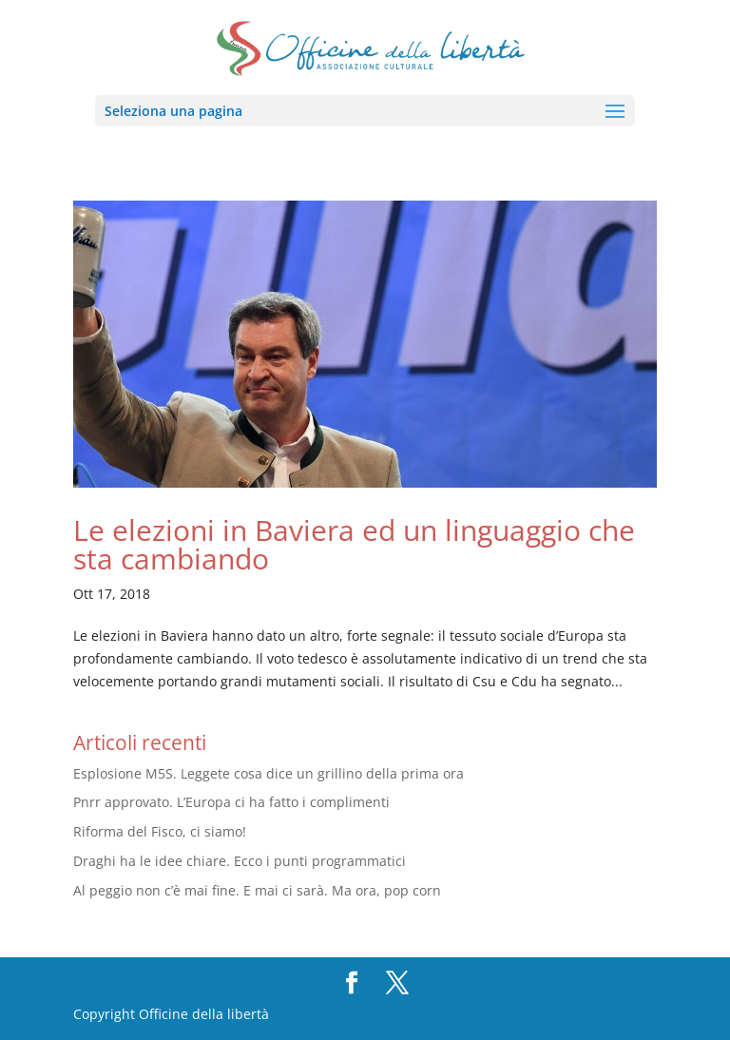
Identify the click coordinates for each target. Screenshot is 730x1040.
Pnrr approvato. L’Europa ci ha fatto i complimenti (231, 802)
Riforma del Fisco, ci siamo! (159, 831)
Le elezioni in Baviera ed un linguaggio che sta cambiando (354, 544)
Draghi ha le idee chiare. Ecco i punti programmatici (239, 861)
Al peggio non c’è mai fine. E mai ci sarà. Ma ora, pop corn (257, 890)
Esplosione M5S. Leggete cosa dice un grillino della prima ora (268, 773)
